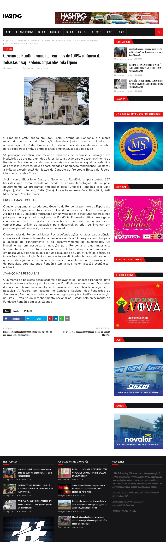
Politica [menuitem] (82, 32)
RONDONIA (22, 40)
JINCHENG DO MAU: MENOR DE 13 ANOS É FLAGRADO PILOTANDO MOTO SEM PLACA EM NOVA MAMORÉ (145, 68)
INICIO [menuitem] (8, 32)
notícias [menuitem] (54, 32)
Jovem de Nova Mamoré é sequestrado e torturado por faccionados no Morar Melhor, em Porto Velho (88, 488)
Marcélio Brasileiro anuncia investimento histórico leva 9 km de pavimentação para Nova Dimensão (146, 52)
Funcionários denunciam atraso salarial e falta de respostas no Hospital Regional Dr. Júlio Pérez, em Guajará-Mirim (89, 504)
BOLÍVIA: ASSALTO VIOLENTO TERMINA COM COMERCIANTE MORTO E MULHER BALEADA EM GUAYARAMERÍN (89, 472)
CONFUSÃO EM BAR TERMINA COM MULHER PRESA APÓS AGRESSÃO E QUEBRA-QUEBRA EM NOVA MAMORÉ (146, 84)
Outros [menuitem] (95, 32)
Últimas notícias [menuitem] (24, 32)
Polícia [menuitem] (41, 32)
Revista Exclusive (13, 68)
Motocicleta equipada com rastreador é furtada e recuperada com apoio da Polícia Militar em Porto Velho (89, 520)
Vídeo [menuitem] (121, 32)
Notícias (16, 311)
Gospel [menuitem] (110, 32)
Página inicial (9, 40)
